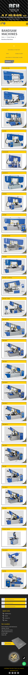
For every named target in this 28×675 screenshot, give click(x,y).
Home (3, 37)
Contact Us (7, 618)
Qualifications (8, 613)
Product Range (10, 37)
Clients (6, 615)
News (6, 620)
